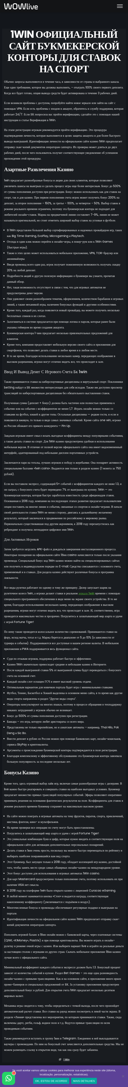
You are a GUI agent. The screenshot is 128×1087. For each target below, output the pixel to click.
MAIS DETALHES (84, 1081)
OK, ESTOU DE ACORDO (51, 1081)
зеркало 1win (87, 593)
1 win (66, 1059)
